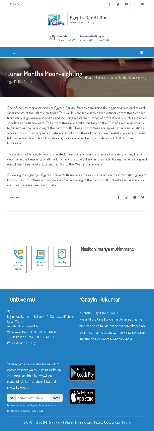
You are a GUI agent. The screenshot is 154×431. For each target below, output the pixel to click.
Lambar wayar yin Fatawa (18, 265)
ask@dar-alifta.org (23, 343)
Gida (88, 77)
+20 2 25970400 (44, 337)
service (100, 77)
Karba (56, 398)
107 (32, 332)
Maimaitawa (62, 262)
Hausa (16, 4)
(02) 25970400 (46, 332)
